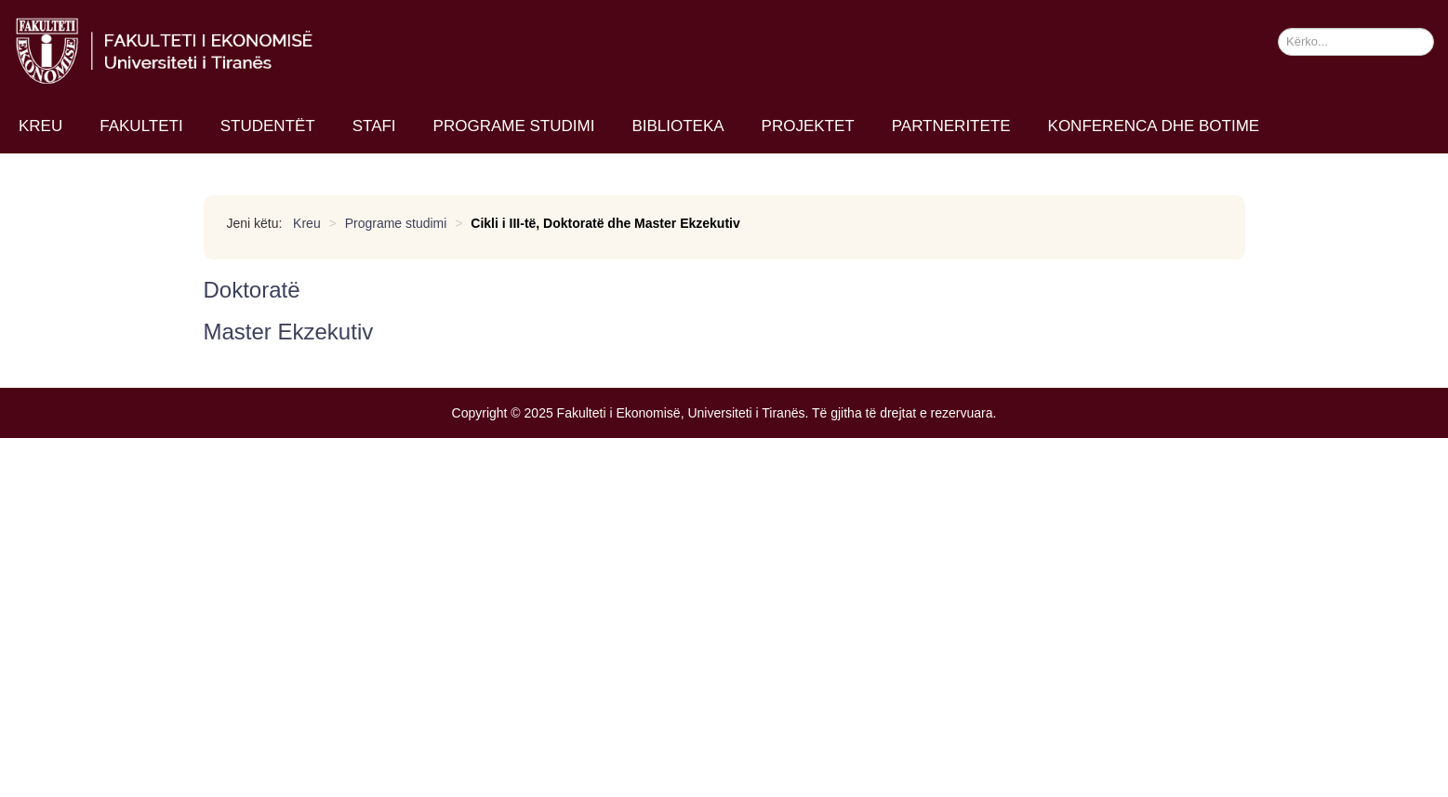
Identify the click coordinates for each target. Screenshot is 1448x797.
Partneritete (951, 126)
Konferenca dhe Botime (1154, 126)
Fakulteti (141, 126)
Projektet (808, 126)
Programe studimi (514, 126)
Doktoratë (252, 289)
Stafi (374, 126)
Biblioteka (677, 126)
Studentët (267, 126)
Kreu (40, 126)
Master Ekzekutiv (289, 331)
